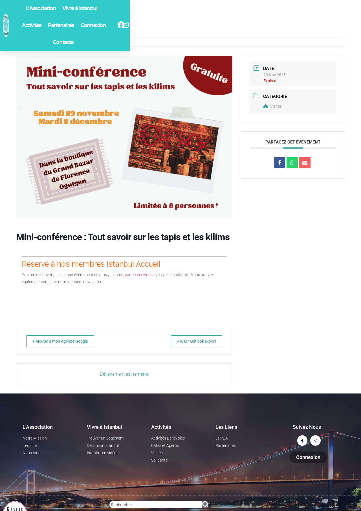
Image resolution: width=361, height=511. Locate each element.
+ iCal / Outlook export (192, 341)
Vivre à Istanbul (139, 25)
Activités (173, 25)
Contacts (261, 25)
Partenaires (202, 25)
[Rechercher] (205, 504)
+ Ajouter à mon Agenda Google (64, 341)
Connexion (233, 25)
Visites (272, 106)
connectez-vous (139, 274)
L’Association (100, 25)
